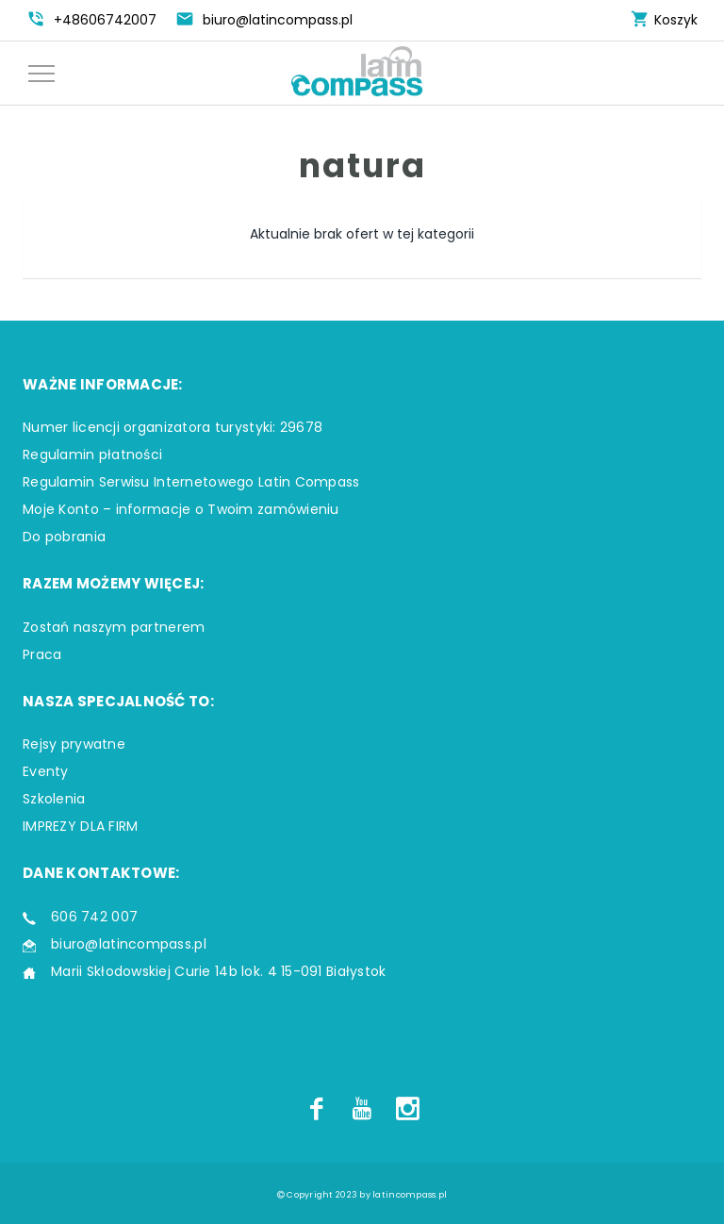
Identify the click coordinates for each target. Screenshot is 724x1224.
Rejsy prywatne (74, 744)
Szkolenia (54, 798)
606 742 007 (94, 916)
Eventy (46, 771)
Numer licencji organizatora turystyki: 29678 (172, 427)
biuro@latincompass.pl (128, 944)
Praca (42, 654)
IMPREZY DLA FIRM (80, 826)
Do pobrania (64, 536)
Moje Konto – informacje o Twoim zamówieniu (181, 509)
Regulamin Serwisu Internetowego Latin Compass (191, 481)
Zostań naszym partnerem (114, 627)
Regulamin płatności (92, 454)
